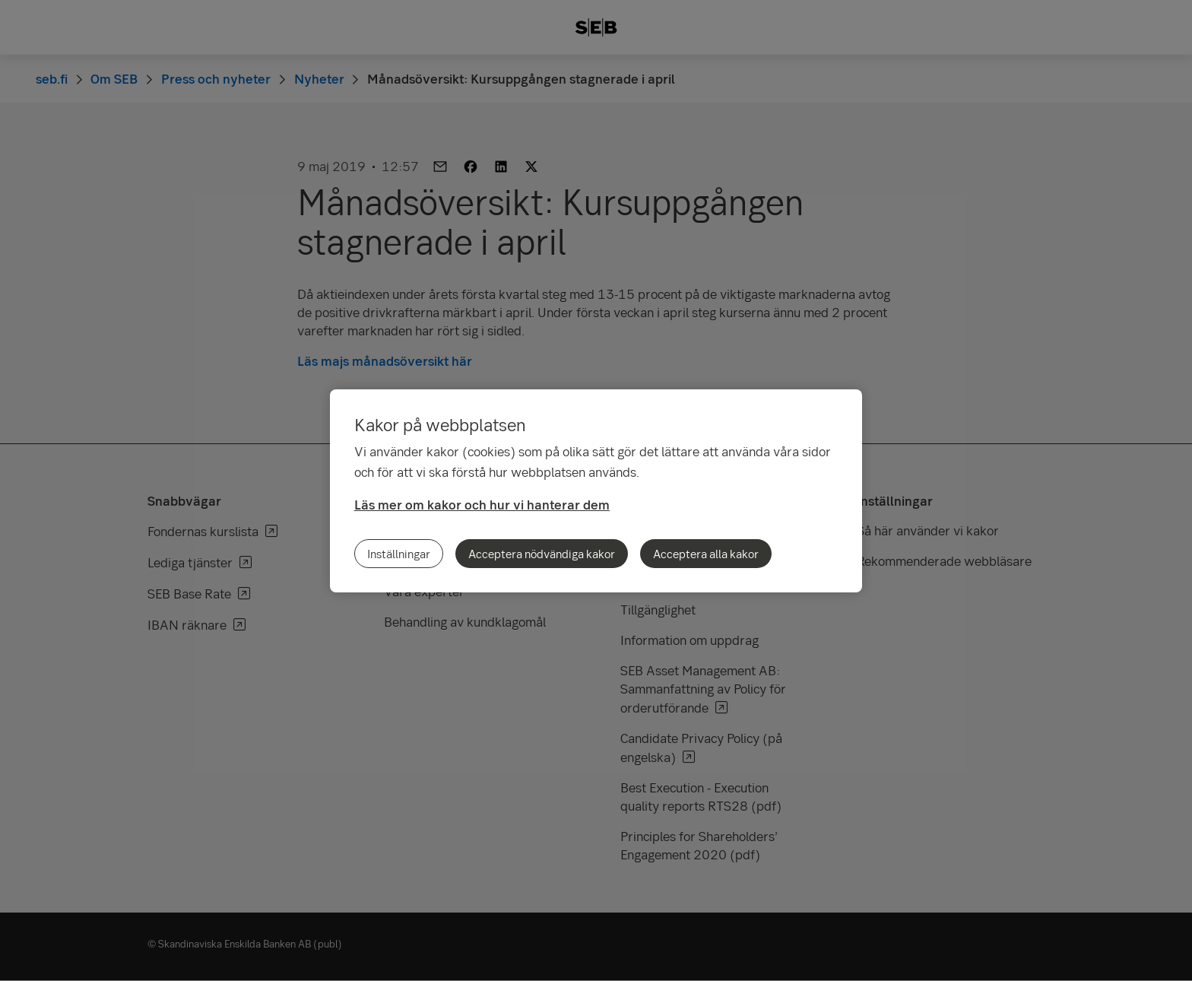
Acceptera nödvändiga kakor (541, 553)
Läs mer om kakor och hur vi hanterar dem (482, 504)
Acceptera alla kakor (706, 553)
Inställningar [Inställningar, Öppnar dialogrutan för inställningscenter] (398, 553)
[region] (596, 490)
